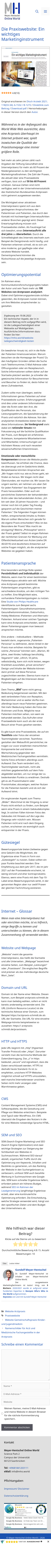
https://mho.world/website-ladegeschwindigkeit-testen (19, 339)
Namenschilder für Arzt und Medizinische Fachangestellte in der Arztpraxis (20, 1332)
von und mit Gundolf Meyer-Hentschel (24, 1296)
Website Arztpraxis (15, 1311)
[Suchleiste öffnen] (37, 11)
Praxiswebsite (12, 1315)
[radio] (15, 1245)
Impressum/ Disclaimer (16, 1488)
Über (5, 1263)
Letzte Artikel (14, 1263)
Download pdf (19, 108)
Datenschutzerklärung (16, 1495)
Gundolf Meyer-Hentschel (30, 1269)
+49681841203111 (18, 1467)
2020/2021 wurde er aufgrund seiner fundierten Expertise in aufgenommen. (25, 1291)
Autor (34, 112)
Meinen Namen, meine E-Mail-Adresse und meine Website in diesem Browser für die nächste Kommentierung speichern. (25, 1414)
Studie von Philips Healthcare (22, 601)
